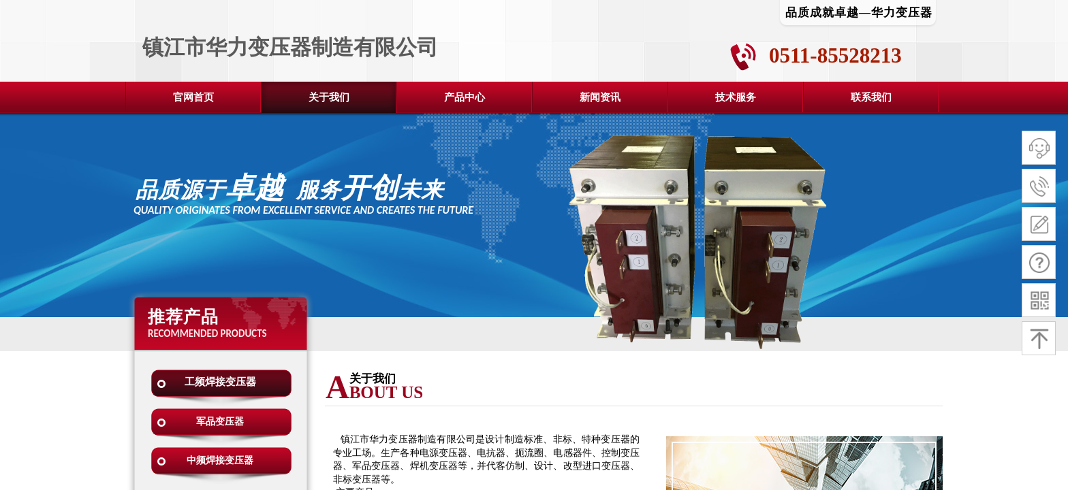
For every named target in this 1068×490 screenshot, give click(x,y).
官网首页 (193, 97)
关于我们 (329, 97)
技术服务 (735, 97)
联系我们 (871, 97)
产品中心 (464, 97)
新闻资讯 (600, 97)
